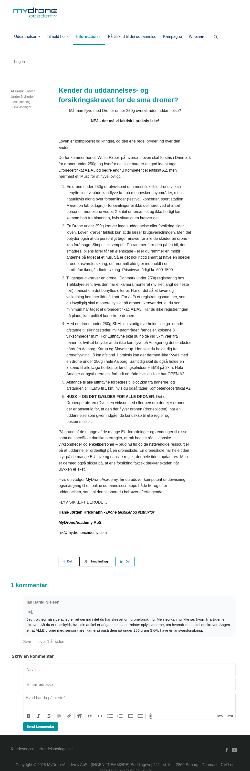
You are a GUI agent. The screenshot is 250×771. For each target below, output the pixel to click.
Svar (27, 641)
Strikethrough (49, 716)
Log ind (32, 62)
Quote (90, 716)
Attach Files (151, 716)
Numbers (120, 716)
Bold (28, 716)
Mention (59, 716)
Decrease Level (130, 716)
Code (100, 716)
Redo (230, 716)
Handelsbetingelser (56, 749)
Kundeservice (22, 749)
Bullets (110, 716)
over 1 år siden (51, 641)
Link (69, 716)
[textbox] (129, 703)
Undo (220, 716)
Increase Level (140, 716)
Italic (39, 716)
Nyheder (27, 97)
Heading (79, 716)
